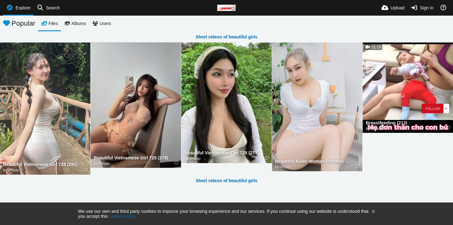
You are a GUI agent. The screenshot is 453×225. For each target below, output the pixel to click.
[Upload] (393, 8)
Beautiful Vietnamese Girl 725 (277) (221, 153)
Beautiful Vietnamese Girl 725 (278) (131, 158)
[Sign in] (422, 8)
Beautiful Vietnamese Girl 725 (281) (40, 164)
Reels (376, 128)
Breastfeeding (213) (386, 123)
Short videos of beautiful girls (227, 36)
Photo (13, 170)
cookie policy (121, 216)
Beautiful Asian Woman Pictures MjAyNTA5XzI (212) (313, 161)
